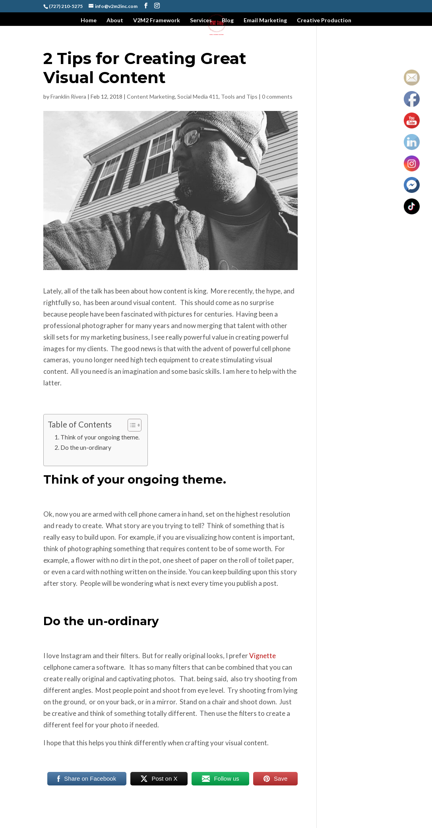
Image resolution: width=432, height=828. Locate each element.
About (115, 20)
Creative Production (324, 20)
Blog (228, 20)
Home (89, 20)
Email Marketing (265, 20)
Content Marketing (151, 96)
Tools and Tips (239, 96)
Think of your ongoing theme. (99, 437)
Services (201, 20)
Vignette (262, 655)
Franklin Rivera (68, 96)
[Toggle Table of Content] (130, 425)
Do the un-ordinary (85, 447)
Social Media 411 (198, 96)
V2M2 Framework (156, 20)
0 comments (277, 96)
